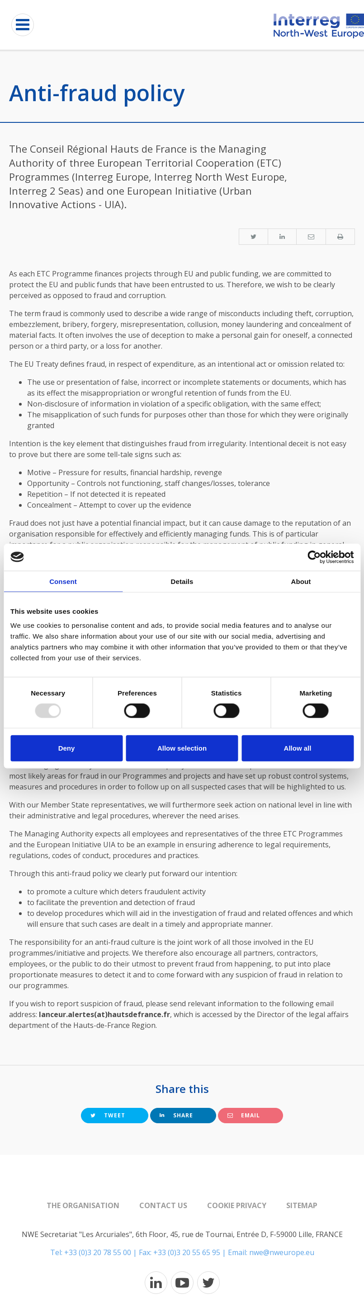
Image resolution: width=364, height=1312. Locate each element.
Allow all (298, 748)
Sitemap (301, 1205)
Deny (66, 748)
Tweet (107, 1115)
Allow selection (182, 748)
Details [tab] (182, 581)
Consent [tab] (63, 581)
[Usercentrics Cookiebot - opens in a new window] (314, 557)
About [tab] (301, 581)
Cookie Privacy (236, 1205)
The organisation (83, 1205)
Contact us (163, 1205)
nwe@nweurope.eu (281, 1252)
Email (243, 1115)
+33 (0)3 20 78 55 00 (97, 1252)
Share (176, 1115)
